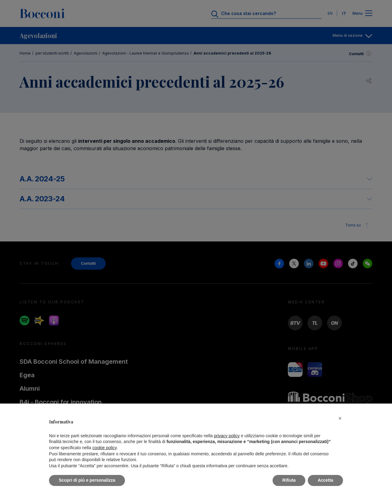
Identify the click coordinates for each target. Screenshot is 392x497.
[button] (340, 418)
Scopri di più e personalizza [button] (87, 480)
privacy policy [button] (227, 435)
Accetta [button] (325, 480)
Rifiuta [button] (289, 480)
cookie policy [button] (104, 447)
